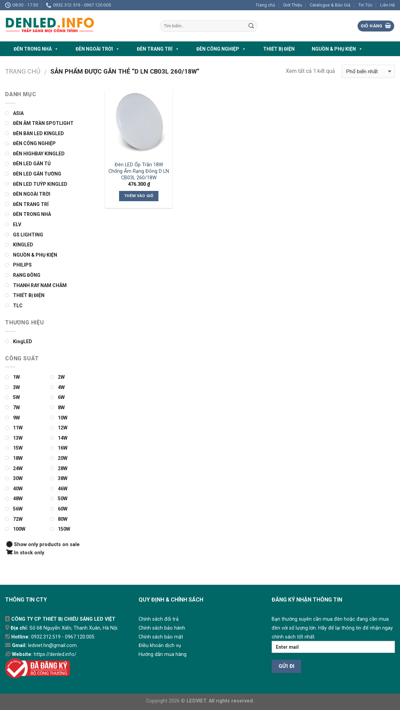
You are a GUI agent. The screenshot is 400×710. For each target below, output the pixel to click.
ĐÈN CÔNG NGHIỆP (221, 49)
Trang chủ (265, 5)
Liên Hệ (387, 5)
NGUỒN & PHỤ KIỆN (337, 49)
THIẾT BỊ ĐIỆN (279, 49)
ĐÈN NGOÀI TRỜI (98, 49)
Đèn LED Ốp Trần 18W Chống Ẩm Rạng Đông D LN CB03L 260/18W (138, 171)
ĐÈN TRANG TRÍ (158, 49)
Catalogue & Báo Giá (330, 5)
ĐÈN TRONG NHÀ (36, 49)
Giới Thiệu (292, 5)
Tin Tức (365, 5)
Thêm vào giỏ (138, 195)
